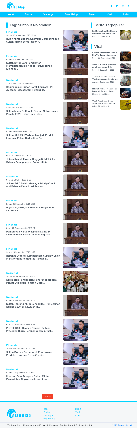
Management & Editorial (35, 425)
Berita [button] (28, 14)
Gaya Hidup (49, 418)
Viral (77, 412)
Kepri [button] (11, 14)
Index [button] (126, 14)
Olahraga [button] (48, 14)
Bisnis (78, 409)
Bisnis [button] (92, 14)
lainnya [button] (47, 396)
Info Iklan (78, 425)
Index (78, 415)
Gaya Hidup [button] (71, 14)
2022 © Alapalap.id (122, 425)
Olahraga (48, 415)
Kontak (88, 425)
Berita (46, 412)
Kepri (46, 409)
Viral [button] (109, 14)
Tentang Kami (14, 425)
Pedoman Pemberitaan (61, 425)
